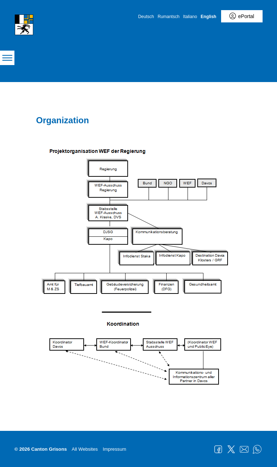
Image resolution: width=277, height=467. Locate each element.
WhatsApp (257, 449)
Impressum (114, 449)
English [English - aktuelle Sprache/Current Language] (208, 16)
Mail (244, 449)
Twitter (231, 449)
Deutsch (146, 16)
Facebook (218, 449)
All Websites (85, 449)
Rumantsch (169, 16)
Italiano (190, 16)
